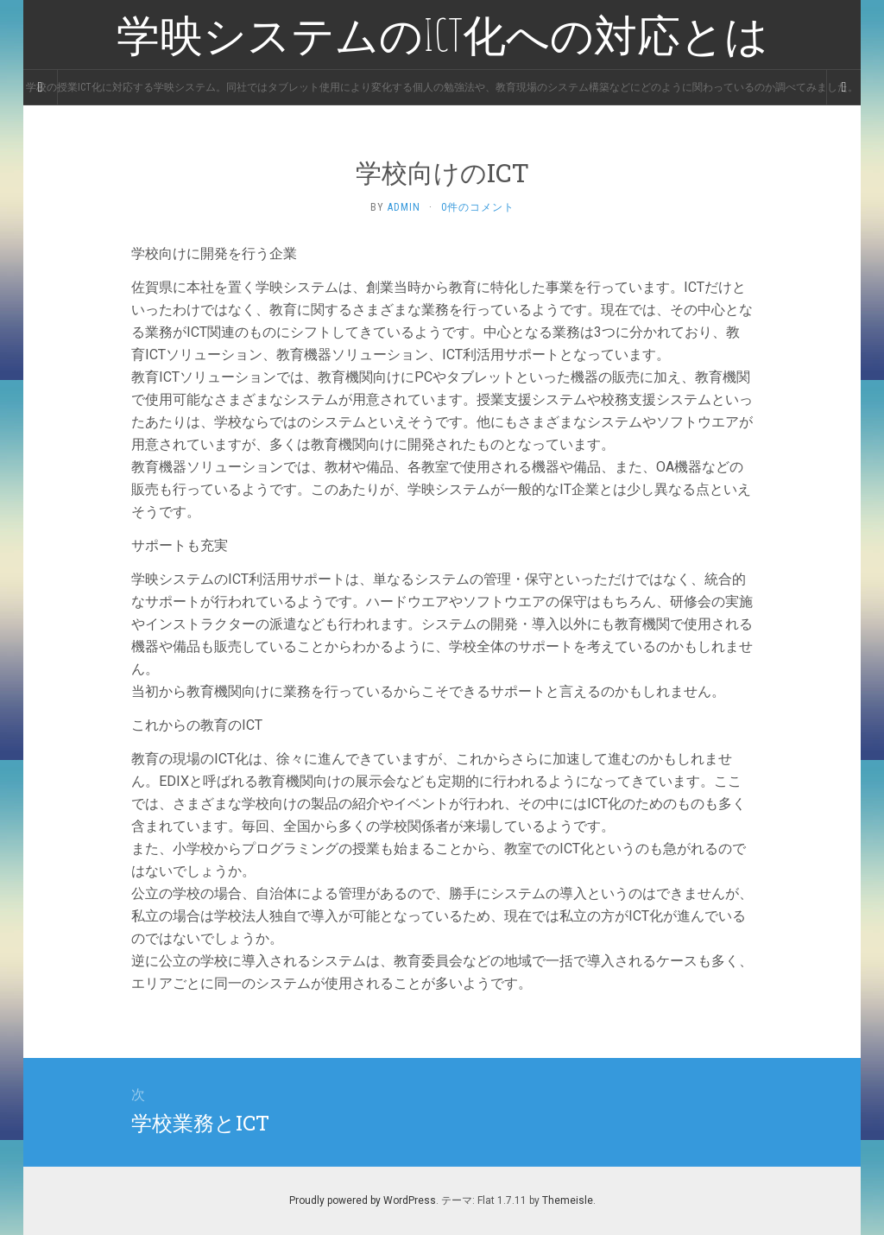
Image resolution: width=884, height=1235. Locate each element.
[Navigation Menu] (843, 87)
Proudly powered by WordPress (362, 1200)
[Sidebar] (40, 87)
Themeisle (567, 1200)
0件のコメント (478, 207)
